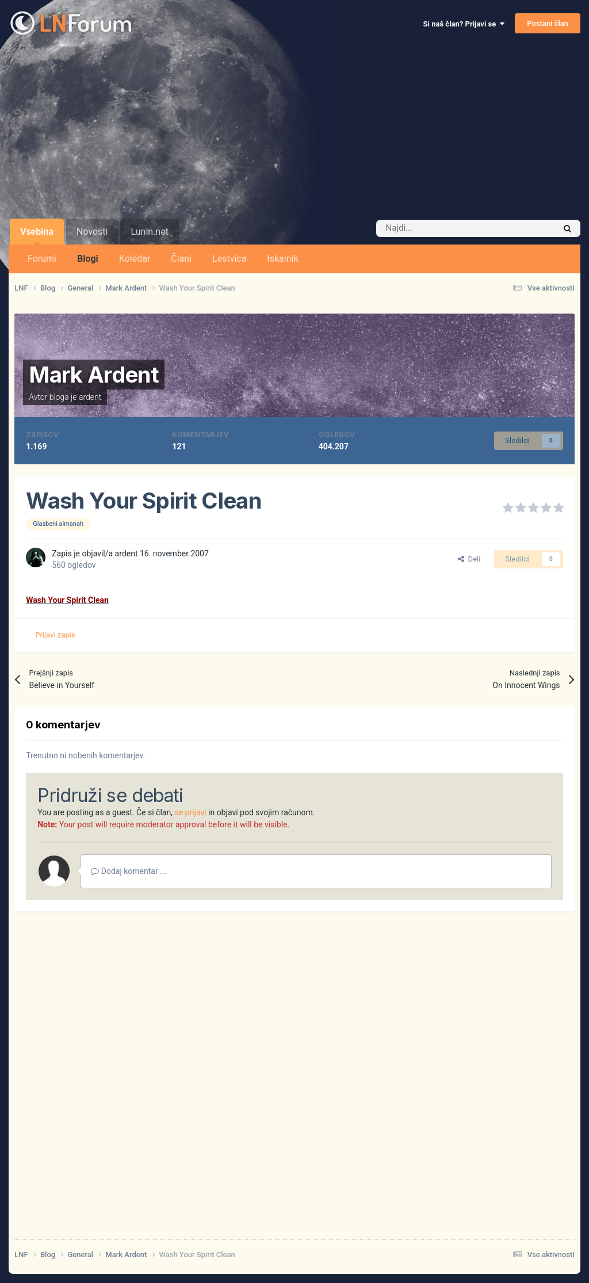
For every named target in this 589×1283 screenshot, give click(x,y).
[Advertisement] (294, 132)
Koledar (134, 258)
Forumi (42, 258)
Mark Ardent (94, 374)
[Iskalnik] (441, 228)
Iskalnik (282, 258)
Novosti (92, 231)
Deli (469, 559)
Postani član (547, 23)
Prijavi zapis (55, 635)
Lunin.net (149, 231)
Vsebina (36, 235)
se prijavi (190, 812)
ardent (90, 397)
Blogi (87, 258)
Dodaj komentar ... (128, 871)
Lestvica (229, 258)
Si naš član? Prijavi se (463, 24)
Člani (181, 258)
